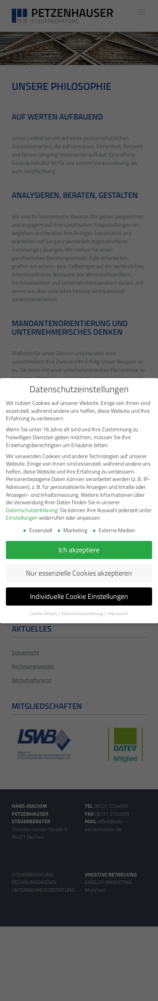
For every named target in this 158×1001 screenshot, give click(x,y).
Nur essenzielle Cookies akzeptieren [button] (79, 572)
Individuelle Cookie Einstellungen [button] (79, 596)
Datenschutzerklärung (31, 509)
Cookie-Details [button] (44, 613)
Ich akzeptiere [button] (79, 549)
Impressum (117, 613)
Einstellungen (22, 517)
